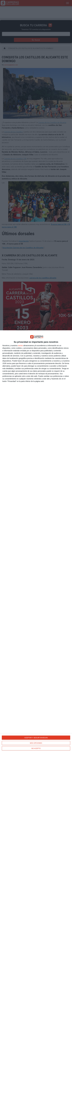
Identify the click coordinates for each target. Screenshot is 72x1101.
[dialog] (36, 715)
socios (20, 345)
